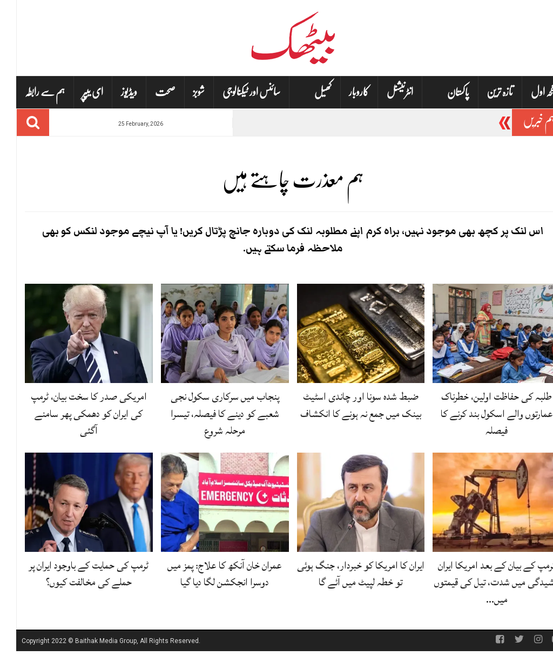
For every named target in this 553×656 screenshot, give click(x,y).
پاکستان (442, 92)
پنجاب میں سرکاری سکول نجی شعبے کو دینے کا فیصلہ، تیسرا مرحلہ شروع (208, 413)
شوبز (182, 92)
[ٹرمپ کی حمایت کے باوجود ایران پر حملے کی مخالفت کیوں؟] (73, 502)
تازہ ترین (483, 92)
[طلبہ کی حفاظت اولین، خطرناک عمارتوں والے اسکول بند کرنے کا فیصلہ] (480, 334)
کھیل (306, 92)
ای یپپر (76, 92)
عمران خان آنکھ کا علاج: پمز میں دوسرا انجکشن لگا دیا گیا (208, 573)
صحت (149, 92)
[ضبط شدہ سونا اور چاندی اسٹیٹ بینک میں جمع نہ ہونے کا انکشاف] (345, 334)
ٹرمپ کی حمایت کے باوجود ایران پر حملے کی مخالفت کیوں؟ (72, 573)
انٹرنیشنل (383, 92)
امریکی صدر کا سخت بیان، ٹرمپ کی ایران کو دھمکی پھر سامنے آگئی (73, 413)
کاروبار (343, 92)
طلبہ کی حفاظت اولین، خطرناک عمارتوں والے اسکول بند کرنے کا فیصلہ (480, 413)
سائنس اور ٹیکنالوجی (235, 92)
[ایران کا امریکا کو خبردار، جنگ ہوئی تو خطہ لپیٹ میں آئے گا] (345, 502)
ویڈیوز (113, 92)
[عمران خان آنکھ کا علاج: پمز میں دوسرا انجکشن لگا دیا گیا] (209, 502)
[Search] (17, 122)
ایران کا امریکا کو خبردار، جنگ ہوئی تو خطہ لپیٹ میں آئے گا (344, 573)
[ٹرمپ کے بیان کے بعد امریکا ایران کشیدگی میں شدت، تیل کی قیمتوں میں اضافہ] (480, 502)
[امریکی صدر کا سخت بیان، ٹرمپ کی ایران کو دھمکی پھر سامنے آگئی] (73, 334)
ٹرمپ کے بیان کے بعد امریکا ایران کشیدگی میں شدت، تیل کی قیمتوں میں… (480, 582)
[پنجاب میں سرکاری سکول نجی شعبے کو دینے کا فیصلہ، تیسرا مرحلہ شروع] (209, 334)
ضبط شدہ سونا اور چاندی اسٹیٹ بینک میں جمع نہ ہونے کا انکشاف (344, 404)
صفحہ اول (529, 92)
